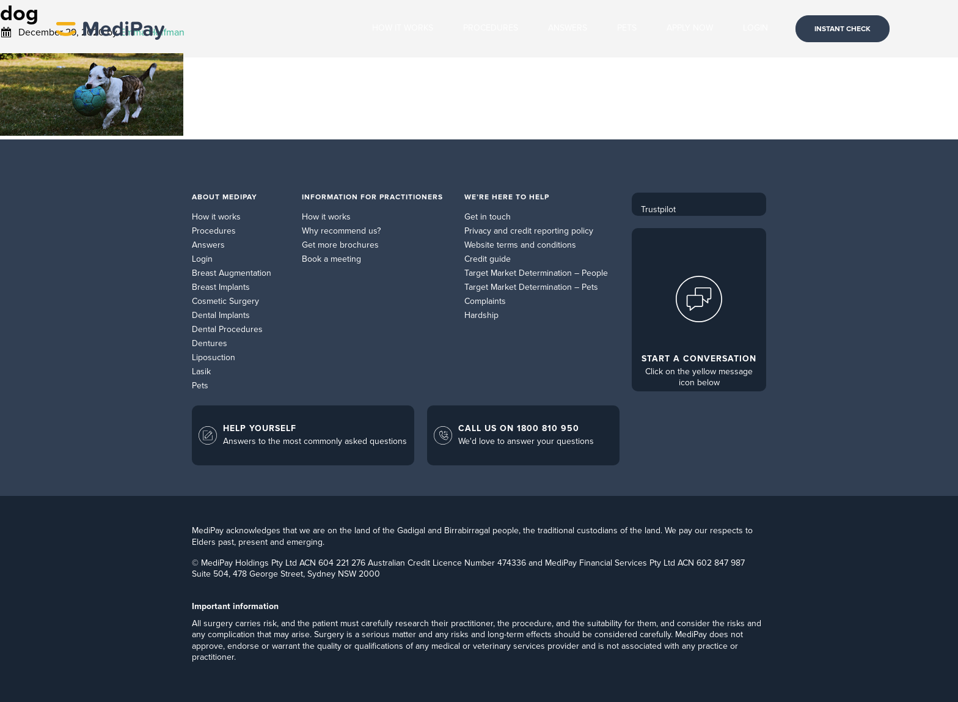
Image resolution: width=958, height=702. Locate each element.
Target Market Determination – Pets (531, 287)
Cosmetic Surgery (225, 301)
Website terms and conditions (520, 245)
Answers (208, 245)
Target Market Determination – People (536, 273)
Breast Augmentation (231, 273)
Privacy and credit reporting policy (528, 231)
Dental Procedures (227, 329)
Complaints (485, 301)
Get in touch (487, 217)
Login (202, 259)
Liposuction (213, 357)
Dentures (209, 343)
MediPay (110, 28)
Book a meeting (331, 259)
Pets (200, 385)
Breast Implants (221, 287)
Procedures (214, 231)
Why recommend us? (341, 231)
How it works (216, 217)
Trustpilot (658, 209)
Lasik (201, 371)
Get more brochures (340, 245)
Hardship (481, 315)
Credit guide (487, 259)
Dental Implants (221, 315)
